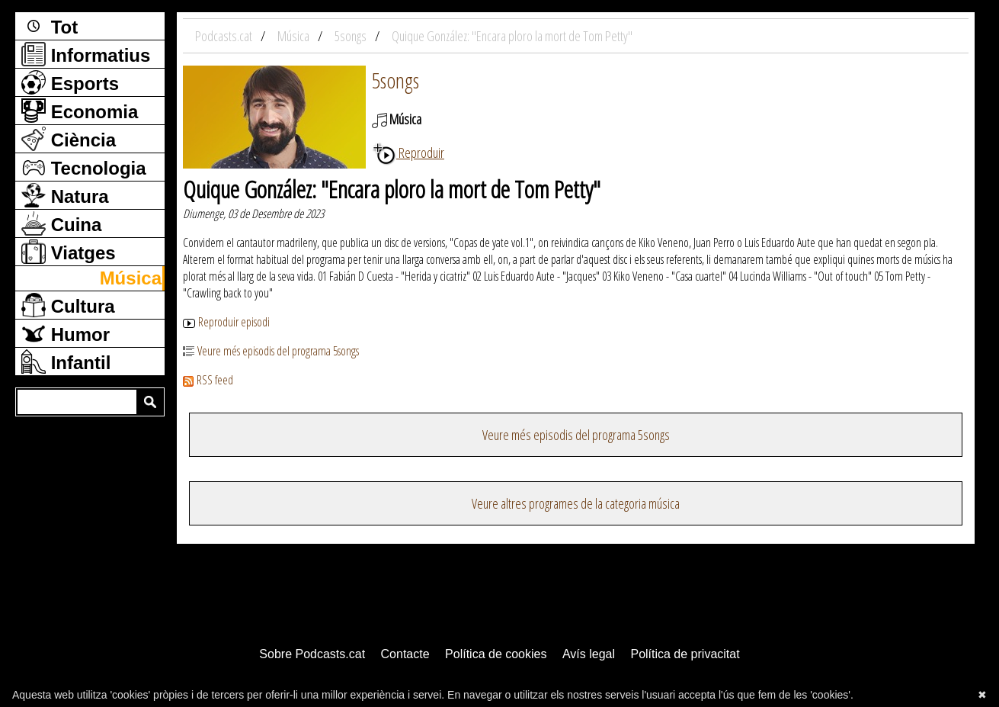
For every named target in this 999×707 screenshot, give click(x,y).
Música (131, 278)
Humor (65, 333)
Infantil (65, 361)
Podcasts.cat (225, 36)
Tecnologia (83, 167)
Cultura (68, 305)
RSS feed (208, 379)
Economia (79, 110)
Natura (65, 195)
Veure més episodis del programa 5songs (271, 350)
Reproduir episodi (226, 321)
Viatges (68, 251)
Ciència (68, 139)
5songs (395, 80)
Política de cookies (495, 654)
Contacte (405, 654)
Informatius (85, 54)
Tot (49, 26)
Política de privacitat (684, 654)
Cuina (61, 223)
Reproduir (408, 152)
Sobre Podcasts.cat (312, 654)
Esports (70, 82)
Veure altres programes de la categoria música (576, 503)
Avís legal (588, 654)
